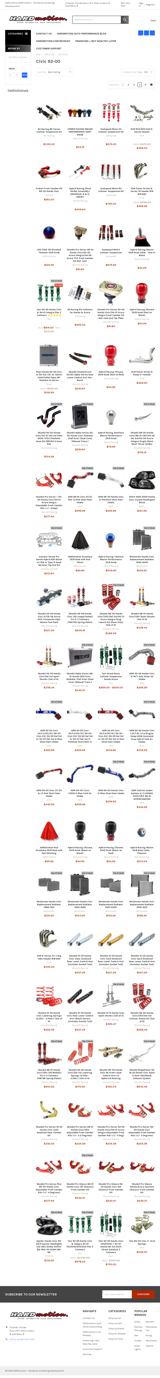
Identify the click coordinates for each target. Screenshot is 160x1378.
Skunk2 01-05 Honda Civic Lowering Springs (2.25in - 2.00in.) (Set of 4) (49, 1019)
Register (150, 4)
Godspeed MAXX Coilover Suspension (111, 254)
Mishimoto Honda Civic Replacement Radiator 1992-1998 (80, 907)
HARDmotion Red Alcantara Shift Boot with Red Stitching (49, 853)
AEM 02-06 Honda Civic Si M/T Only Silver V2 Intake (141, 679)
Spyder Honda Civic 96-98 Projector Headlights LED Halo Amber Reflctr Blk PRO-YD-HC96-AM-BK (49, 1249)
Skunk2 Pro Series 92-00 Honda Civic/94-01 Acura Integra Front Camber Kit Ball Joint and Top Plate (110, 316)
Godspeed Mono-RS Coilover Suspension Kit (111, 193)
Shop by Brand (116, 1331)
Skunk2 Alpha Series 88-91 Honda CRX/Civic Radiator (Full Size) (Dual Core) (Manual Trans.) (80, 680)
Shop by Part (115, 1326)
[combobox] (100, 21)
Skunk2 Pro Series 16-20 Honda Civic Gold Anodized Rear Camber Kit (49, 1134)
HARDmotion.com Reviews (53, 43)
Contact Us (44, 36)
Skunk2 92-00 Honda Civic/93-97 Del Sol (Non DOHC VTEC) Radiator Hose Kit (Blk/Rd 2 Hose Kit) (49, 441)
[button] (18, 71)
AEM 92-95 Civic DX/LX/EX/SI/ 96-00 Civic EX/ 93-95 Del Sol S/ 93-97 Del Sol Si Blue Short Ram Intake (49, 739)
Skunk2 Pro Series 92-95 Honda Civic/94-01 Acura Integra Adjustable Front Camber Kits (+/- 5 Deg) (111, 1134)
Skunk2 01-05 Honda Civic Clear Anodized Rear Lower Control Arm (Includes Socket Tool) (80, 963)
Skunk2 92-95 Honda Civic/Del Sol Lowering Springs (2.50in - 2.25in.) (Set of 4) (80, 1077)
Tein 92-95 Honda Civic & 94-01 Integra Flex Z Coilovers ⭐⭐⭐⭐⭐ (49, 315)
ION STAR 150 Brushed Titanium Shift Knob (49, 254)
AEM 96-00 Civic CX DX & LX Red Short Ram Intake (49, 796)
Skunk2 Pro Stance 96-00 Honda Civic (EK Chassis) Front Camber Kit (111, 1191)
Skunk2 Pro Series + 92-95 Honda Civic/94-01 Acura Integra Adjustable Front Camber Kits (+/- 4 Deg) (49, 505)
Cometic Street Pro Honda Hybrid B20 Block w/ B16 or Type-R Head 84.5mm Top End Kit (49, 563)
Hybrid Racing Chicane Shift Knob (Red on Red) (111, 376)
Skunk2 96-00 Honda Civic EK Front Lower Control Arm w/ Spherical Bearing (110, 1077)
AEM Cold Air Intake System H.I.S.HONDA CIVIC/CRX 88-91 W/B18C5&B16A (142, 797)
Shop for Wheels (117, 1336)
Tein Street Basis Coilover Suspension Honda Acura (111, 679)
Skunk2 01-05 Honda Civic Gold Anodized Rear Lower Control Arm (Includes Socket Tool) (111, 963)
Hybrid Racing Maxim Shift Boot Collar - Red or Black (141, 255)
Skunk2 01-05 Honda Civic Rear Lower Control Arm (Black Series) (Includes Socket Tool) (80, 1019)
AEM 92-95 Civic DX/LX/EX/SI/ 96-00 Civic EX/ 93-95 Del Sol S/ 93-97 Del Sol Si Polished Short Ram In (80, 739)
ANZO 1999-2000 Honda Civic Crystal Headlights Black (142, 502)
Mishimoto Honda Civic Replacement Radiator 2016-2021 (142, 907)
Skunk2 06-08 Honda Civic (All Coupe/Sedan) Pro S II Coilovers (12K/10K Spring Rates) (80, 620)
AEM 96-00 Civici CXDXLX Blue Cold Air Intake (80, 796)
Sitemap (87, 1357)
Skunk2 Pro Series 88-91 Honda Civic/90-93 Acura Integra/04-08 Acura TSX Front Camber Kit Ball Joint (80, 258)
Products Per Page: (132, 74)
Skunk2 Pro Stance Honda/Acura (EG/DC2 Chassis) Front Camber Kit (142, 1191)
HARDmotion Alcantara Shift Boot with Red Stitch (80, 562)
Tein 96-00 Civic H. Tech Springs (142, 1245)
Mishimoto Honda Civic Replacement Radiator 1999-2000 (142, 562)
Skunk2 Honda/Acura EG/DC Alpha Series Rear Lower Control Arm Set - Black (80, 379)
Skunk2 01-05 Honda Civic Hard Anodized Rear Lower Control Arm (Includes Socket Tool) (142, 963)
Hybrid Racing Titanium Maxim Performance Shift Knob (111, 562)
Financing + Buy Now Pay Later (95, 43)
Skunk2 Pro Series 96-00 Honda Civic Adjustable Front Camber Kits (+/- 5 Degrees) (141, 1134)
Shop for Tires (115, 1341)
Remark (150, 1324)
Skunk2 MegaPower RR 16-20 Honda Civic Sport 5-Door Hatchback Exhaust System (142, 1077)
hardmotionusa (18, 93)
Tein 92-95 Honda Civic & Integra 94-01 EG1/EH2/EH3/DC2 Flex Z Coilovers (80, 1248)
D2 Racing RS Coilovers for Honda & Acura (80, 314)
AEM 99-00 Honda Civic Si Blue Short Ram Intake (111, 794)
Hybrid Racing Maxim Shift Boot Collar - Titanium (142, 853)
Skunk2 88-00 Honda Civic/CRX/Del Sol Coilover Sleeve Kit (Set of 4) (141, 1019)
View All (149, 1348)
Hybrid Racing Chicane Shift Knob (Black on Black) (80, 853)
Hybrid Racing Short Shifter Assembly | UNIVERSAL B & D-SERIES (80, 195)
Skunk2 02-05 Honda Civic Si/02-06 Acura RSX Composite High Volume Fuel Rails (49, 620)
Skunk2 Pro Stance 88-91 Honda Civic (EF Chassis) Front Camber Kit (80, 1189)
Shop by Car (114, 1321)
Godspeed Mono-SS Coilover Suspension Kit (111, 133)
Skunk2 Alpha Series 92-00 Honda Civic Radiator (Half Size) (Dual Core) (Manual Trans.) (80, 439)
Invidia (137, 1343)
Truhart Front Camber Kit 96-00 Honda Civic (49, 193)
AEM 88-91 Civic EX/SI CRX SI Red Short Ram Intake (80, 502)
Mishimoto (151, 1343)
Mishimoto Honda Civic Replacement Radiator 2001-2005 (111, 907)
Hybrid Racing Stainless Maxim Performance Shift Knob (111, 438)
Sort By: (42, 74)
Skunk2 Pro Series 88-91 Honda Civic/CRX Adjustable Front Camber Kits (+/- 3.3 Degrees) (80, 1134)
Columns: (114, 87)
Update (24, 78)
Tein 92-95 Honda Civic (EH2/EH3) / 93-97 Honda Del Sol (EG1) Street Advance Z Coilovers (111, 1249)
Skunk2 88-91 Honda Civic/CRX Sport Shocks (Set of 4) (142, 619)
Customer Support (50, 51)
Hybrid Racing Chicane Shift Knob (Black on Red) (111, 853)
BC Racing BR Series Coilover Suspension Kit (49, 133)
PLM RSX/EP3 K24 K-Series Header (142, 133)
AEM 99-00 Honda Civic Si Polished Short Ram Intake (111, 502)
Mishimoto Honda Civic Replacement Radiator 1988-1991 (49, 907)
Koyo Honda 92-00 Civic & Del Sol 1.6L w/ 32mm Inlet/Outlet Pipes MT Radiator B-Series (49, 379)
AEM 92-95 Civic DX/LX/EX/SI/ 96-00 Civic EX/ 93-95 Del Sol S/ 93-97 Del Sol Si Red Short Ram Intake (111, 739)
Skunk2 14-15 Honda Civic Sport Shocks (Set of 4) (110, 1017)
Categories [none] (15, 36)
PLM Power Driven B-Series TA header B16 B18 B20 (142, 194)
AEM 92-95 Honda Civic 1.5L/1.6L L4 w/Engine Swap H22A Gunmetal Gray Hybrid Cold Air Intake (141, 739)
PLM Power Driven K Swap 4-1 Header (142, 376)
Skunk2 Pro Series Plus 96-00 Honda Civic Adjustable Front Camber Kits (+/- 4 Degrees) (49, 1191)
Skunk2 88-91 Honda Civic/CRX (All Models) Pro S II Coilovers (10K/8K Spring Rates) (49, 1077)
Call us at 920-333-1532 (21, 1342)
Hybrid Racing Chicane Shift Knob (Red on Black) (142, 315)
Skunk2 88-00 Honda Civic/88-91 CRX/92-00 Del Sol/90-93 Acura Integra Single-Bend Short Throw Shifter (142, 441)
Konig (149, 1338)
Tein (136, 1338)
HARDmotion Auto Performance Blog (81, 36)
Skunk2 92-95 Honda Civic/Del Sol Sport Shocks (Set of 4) (49, 679)
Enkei (137, 1324)
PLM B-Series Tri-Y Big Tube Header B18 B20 (49, 960)
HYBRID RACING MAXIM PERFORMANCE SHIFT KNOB (80, 134)
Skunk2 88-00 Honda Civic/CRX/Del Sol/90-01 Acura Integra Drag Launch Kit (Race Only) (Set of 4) (111, 622)
